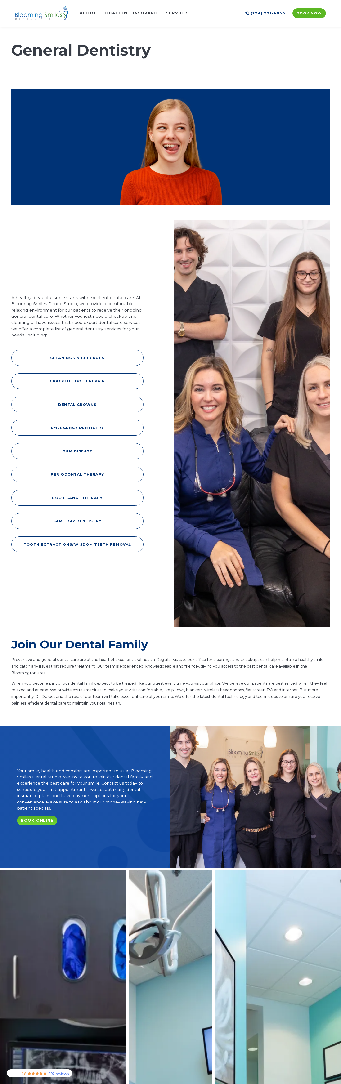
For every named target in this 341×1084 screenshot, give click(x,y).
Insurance (146, 13)
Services (177, 13)
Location (114, 13)
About (88, 13)
